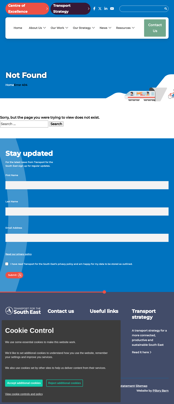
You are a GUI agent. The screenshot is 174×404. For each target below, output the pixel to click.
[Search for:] (142, 9)
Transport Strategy (62, 9)
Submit (12, 275)
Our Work (57, 28)
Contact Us (155, 28)
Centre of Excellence (18, 9)
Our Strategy (82, 28)
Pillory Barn (161, 390)
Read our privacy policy (18, 254)
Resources (123, 28)
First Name (11, 175)
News (103, 28)
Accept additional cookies (24, 383)
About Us (35, 28)
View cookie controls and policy (24, 394)
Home (18, 28)
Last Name (11, 201)
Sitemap (141, 386)
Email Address (13, 228)
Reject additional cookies (64, 383)
